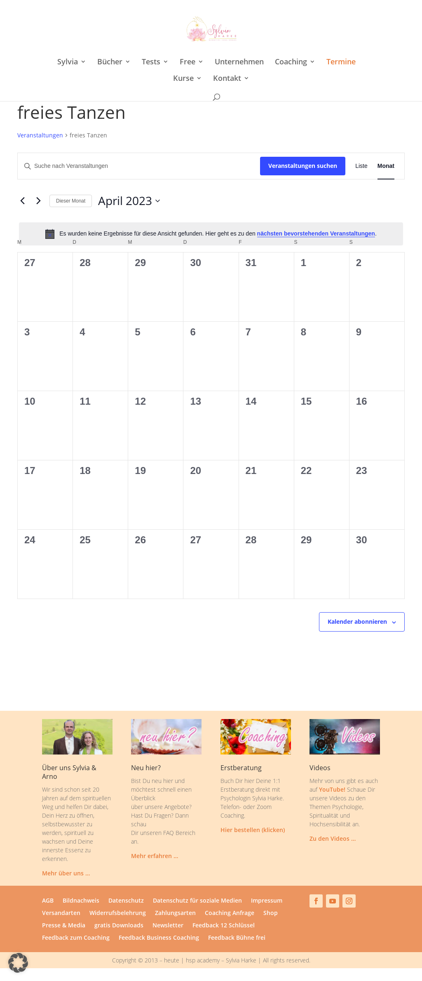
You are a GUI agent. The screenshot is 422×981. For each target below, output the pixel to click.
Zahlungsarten (175, 913)
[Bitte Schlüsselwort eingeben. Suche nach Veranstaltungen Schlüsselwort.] (139, 166)
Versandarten (61, 913)
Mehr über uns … (66, 873)
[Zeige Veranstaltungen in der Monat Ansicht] (385, 166)
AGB (48, 901)
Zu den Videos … (332, 838)
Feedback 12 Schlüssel (223, 925)
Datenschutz (126, 901)
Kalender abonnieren (357, 621)
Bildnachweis (81, 901)
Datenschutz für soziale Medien (197, 901)
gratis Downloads (118, 925)
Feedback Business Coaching (159, 938)
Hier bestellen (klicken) (252, 830)
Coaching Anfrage (229, 913)
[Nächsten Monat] (38, 201)
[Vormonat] (22, 201)
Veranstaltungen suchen (302, 166)
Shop (270, 913)
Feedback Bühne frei (236, 938)
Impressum (266, 901)
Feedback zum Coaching (76, 938)
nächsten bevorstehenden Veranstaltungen (316, 233)
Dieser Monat (70, 201)
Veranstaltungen (40, 135)
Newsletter (167, 925)
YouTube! (332, 789)
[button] (18, 963)
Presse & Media (63, 925)
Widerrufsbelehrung (117, 913)
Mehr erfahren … (154, 856)
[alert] (211, 233)
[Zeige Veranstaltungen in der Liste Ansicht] (361, 166)
